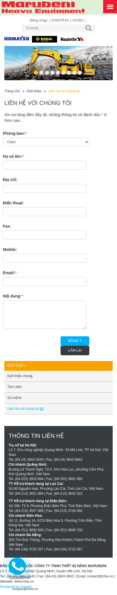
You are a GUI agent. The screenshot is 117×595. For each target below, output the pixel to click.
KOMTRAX (60, 20)
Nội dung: (13, 296)
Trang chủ (12, 91)
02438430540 (19, 578)
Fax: (7, 226)
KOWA (78, 20)
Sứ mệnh (14, 398)
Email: (9, 272)
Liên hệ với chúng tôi (64, 91)
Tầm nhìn (14, 387)
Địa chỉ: (10, 179)
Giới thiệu (34, 91)
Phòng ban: (15, 133)
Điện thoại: (13, 203)
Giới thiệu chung (19, 376)
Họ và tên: (13, 156)
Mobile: (10, 249)
